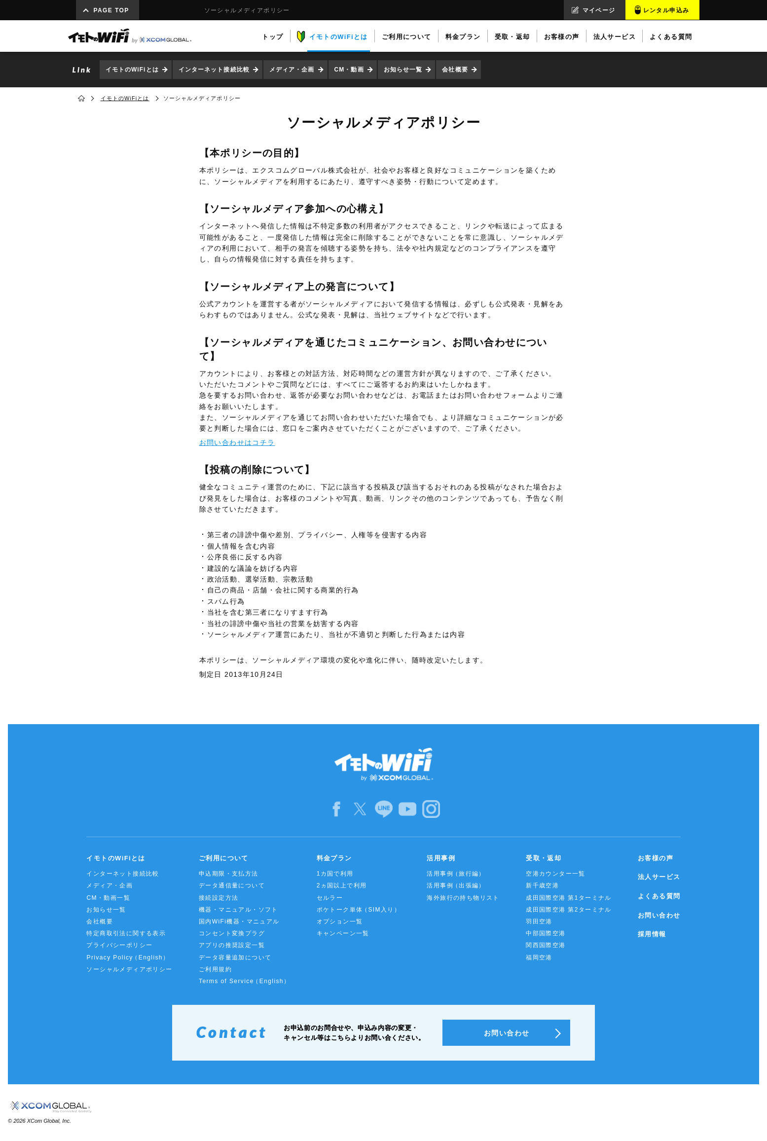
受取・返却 (543, 858)
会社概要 (455, 69)
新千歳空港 (542, 885)
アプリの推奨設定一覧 (232, 945)
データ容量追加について (235, 957)
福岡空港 (539, 957)
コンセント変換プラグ (232, 933)
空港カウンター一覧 (555, 873)
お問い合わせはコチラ (237, 442)
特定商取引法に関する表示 (126, 933)
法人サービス (659, 877)
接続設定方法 (218, 897)
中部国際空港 (545, 933)
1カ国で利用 (335, 873)
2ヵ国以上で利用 (342, 885)
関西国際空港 (545, 945)
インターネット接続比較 (214, 69)
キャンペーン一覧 (343, 933)
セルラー (330, 897)
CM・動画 (349, 69)
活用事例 (441, 858)
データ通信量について (232, 885)
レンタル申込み (666, 10)
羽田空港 (539, 921)
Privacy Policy (127, 957)
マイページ (599, 10)
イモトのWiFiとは (132, 69)
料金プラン (334, 858)
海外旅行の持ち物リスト (463, 897)
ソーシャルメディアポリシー (129, 969)
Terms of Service (244, 981)
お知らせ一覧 (403, 69)
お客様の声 (655, 858)
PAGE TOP (111, 10)
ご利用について (224, 858)
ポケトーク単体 (359, 910)
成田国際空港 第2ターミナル (569, 909)
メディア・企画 (292, 69)
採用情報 (652, 934)
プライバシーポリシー (119, 945)
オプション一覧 (340, 921)
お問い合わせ (659, 915)
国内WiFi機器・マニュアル (239, 921)
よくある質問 (659, 896)
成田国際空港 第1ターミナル (569, 897)
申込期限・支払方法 (228, 873)
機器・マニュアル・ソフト (238, 909)
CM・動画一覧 (108, 897)
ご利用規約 (215, 969)
